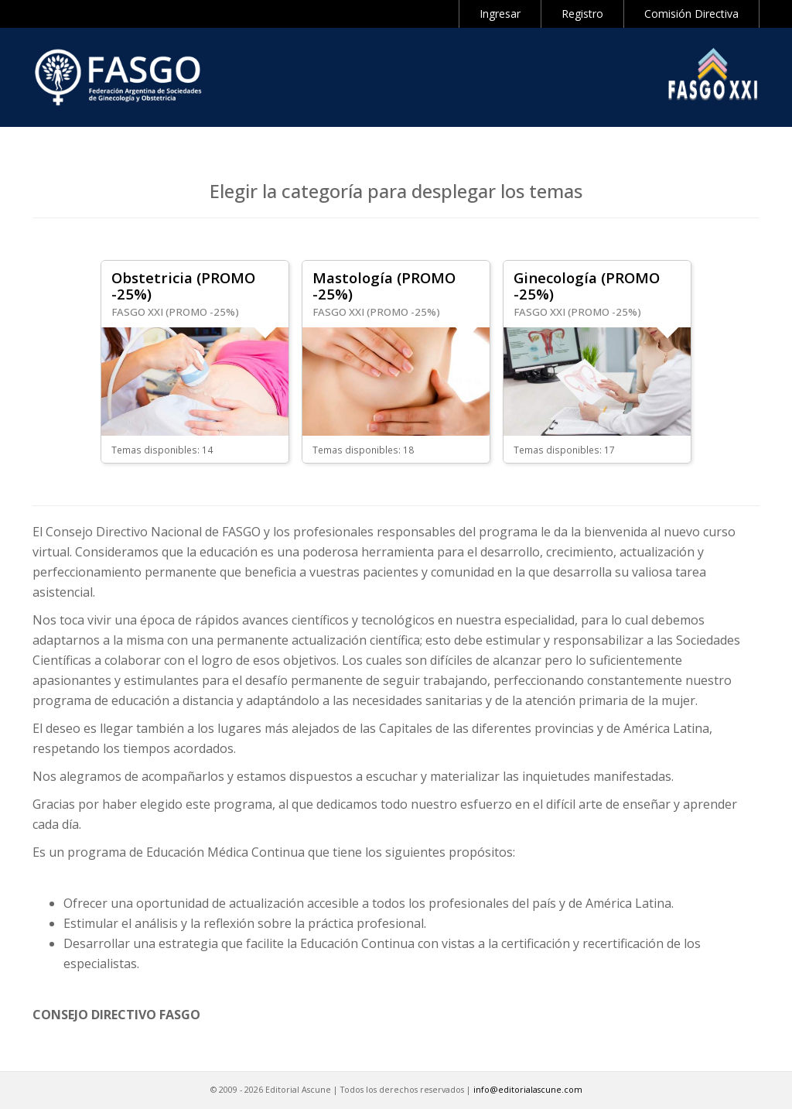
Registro (582, 13)
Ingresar (500, 13)
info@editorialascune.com (527, 1089)
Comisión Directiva (691, 13)
